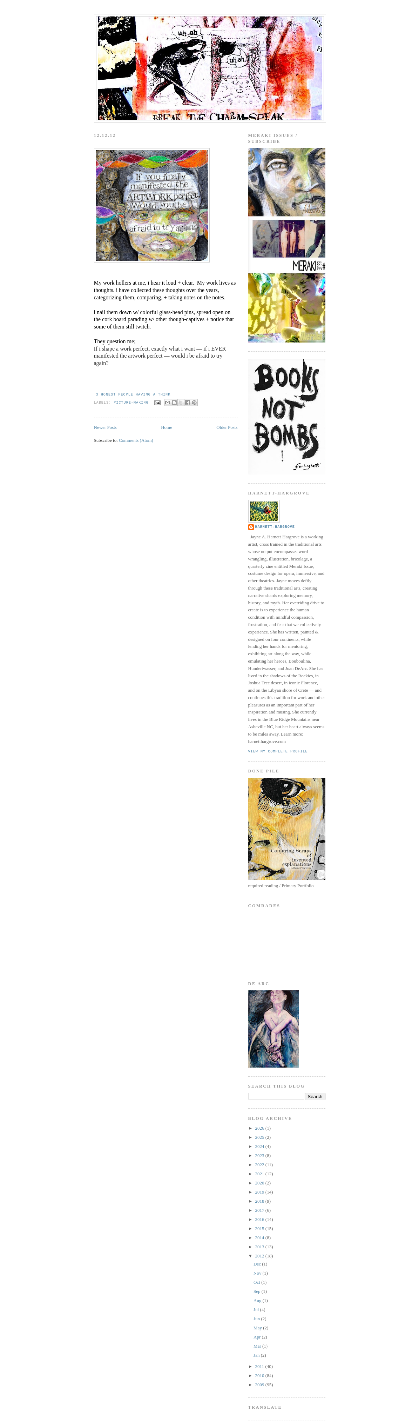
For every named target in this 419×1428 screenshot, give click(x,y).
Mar (258, 1346)
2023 (260, 1155)
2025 (260, 1137)
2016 (260, 1219)
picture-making (131, 403)
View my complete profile (278, 751)
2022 (260, 1164)
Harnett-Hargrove (275, 527)
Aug (258, 1300)
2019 (260, 1192)
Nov (258, 1273)
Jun (257, 1318)
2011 (260, 1366)
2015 (260, 1228)
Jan (257, 1355)
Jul (257, 1309)
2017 (260, 1210)
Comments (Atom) (136, 440)
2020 (260, 1182)
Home (166, 427)
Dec (258, 1264)
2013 (260, 1246)
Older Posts (226, 427)
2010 (260, 1375)
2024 (260, 1146)
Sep (258, 1291)
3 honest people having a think (133, 395)
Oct (257, 1282)
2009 (260, 1384)
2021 (260, 1173)
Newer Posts (105, 427)
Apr (258, 1337)
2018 (260, 1201)
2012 (260, 1255)
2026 (260, 1128)
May (258, 1327)
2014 (260, 1237)
